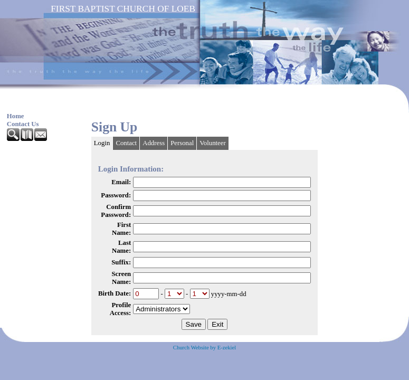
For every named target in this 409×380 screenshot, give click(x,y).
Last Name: (121, 246)
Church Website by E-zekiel (204, 347)
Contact (126, 143)
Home (15, 116)
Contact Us (23, 124)
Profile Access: (120, 309)
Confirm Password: (116, 210)
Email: (121, 182)
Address (153, 143)
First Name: (121, 228)
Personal (182, 143)
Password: (116, 195)
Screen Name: (121, 278)
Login (102, 143)
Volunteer (212, 143)
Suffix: (121, 262)
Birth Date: (114, 293)
